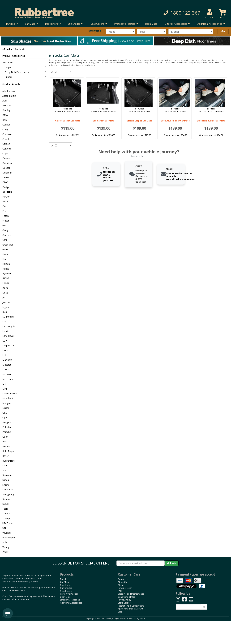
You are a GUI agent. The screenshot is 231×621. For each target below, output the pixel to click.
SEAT (5, 470)
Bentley (6, 110)
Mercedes (7, 379)
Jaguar (5, 307)
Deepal (6, 167)
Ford (4, 211)
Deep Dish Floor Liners (25, 72)
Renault (6, 446)
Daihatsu (7, 163)
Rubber (25, 76)
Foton (5, 215)
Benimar (6, 105)
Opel (4, 417)
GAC (4, 225)
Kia (4, 321)
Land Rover (8, 335)
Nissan (5, 407)
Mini (4, 388)
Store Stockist (124, 602)
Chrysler (6, 139)
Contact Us (123, 579)
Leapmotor (8, 345)
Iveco (5, 292)
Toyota (6, 513)
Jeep (4, 311)
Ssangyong (8, 494)
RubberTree (8, 460)
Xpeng (5, 547)
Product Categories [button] (13, 55)
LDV (4, 340)
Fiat (4, 206)
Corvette (6, 148)
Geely (5, 230)
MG (4, 383)
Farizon (6, 196)
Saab (5, 465)
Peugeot (6, 422)
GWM (5, 249)
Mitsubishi (7, 398)
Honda (5, 268)
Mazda (5, 369)
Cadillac (6, 124)
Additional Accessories (71, 602)
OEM (5, 412)
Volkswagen (8, 537)
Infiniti (5, 283)
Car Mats (64, 582)
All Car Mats (8, 62)
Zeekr (5, 551)
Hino (4, 259)
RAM (4, 441)
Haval (5, 254)
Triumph (6, 518)
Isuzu (5, 287)
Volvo (5, 542)
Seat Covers (66, 590)
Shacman (7, 475)
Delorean (7, 172)
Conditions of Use (126, 596)
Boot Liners (65, 585)
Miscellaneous (9, 393)
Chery (5, 129)
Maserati (7, 364)
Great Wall (7, 244)
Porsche (6, 431)
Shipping (122, 585)
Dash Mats (151, 23)
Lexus (5, 350)
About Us (122, 582)
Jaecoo (6, 302)
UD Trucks (7, 523)
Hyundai (6, 273)
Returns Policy (125, 587)
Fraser (5, 220)
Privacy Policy (124, 599)
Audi (4, 100)
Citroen (6, 143)
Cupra (5, 153)
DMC (5, 182)
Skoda (5, 479)
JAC (4, 297)
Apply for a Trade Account (130, 608)
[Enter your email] (140, 563)
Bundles (64, 579)
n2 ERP (142, 619)
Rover (5, 455)
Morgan (6, 403)
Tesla (5, 508)
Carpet (25, 67)
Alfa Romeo (8, 91)
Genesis (6, 235)
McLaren (7, 374)
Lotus (5, 355)
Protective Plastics (69, 593)
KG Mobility (8, 316)
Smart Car (7, 489)
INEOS (5, 278)
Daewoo (6, 158)
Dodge (5, 187)
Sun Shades (66, 587)
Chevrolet (7, 134)
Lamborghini (8, 326)
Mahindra (7, 359)
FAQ (120, 590)
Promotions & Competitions (131, 605)
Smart (5, 484)
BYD (4, 119)
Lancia (5, 331)
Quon (5, 436)
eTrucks (7, 49)
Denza (5, 177)
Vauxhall (6, 532)
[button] (165, 12)
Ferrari (5, 201)
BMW (5, 115)
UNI (4, 527)
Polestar (6, 427)
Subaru (6, 499)
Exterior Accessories (70, 599)
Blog (120, 611)
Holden (6, 263)
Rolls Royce (8, 451)
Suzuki (5, 503)
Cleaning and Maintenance (131, 593)
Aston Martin (9, 95)
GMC (5, 239)
